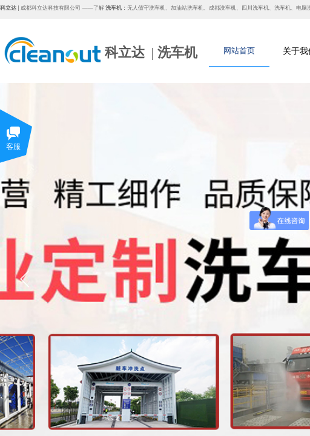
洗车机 (177, 52)
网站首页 (239, 50)
